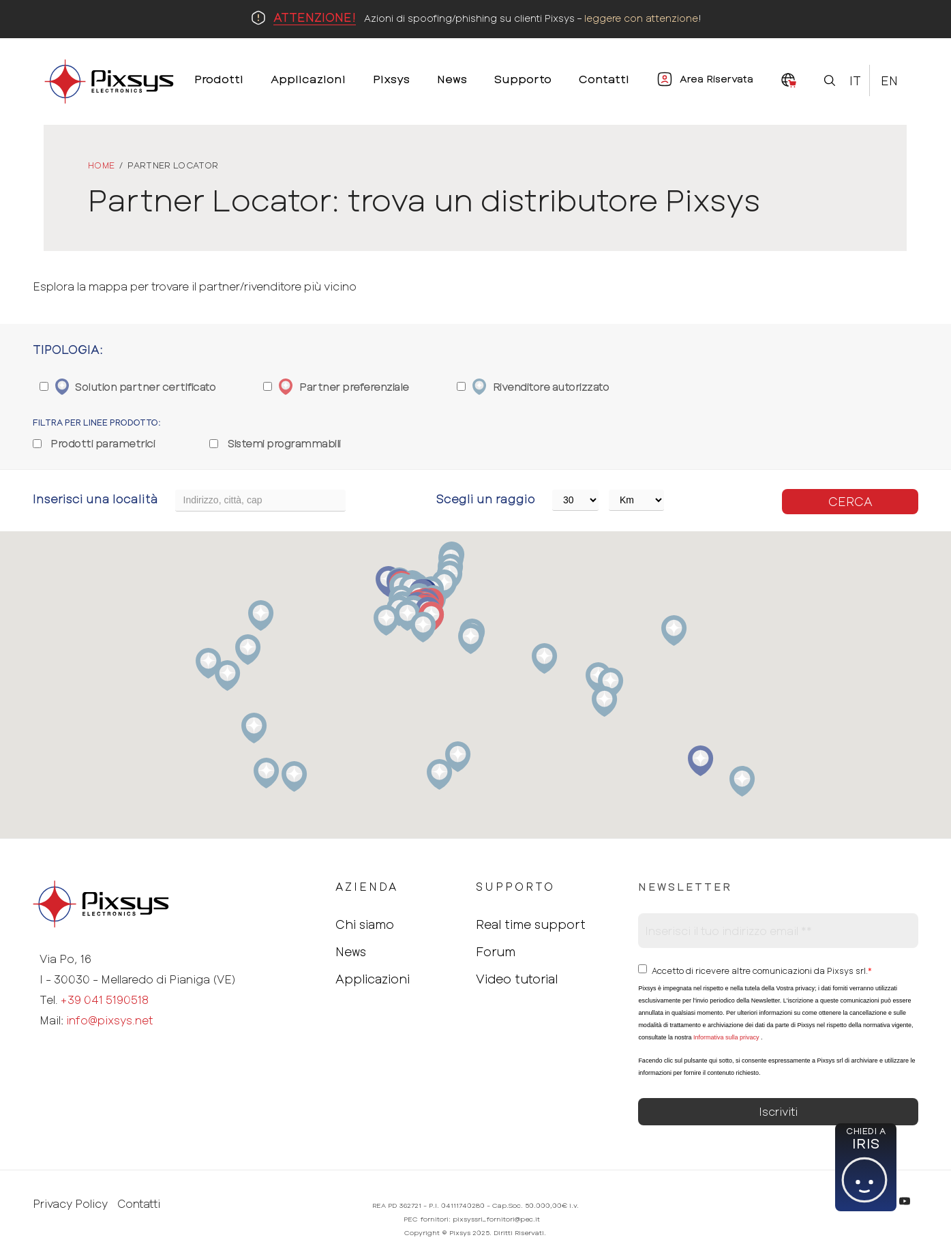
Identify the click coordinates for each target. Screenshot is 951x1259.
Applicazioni (372, 978)
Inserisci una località (95, 498)
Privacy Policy (70, 1204)
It (855, 80)
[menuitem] (789, 81)
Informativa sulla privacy (726, 1037)
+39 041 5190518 (105, 999)
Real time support (531, 924)
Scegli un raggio (485, 498)
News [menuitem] (452, 78)
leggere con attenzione (641, 18)
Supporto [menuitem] (523, 78)
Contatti (138, 1204)
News (350, 951)
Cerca (850, 501)
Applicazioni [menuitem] (308, 78)
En (889, 80)
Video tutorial (517, 978)
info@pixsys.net (109, 1019)
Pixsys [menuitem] (391, 78)
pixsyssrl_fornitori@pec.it (496, 1219)
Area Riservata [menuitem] (716, 78)
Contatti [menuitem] (604, 78)
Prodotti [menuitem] (218, 78)
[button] (742, 781)
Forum (495, 951)
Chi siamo (364, 924)
